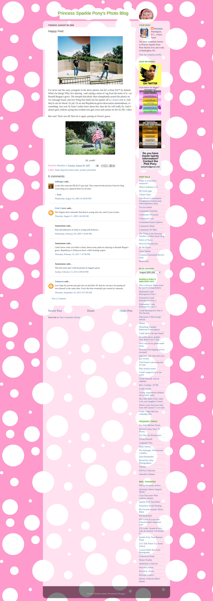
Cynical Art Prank (146, 556)
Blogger (121, 593)
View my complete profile (150, 54)
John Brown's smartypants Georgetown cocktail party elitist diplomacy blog (150, 201)
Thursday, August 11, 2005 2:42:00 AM (72, 216)
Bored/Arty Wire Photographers (146, 461)
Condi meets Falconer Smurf (151, 333)
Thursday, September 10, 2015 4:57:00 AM (73, 292)
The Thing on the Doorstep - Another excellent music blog (151, 234)
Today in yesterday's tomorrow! (147, 182)
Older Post (126, 310)
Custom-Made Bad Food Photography (149, 551)
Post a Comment (59, 298)
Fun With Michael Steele (149, 425)
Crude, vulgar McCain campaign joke (148, 412)
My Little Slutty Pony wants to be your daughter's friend (151, 400)
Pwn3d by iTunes (146, 571)
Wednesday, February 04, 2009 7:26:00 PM (73, 234)
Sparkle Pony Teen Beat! (149, 502)
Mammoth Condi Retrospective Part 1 (147, 292)
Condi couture (145, 389)
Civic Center (60, 208)
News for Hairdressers (148, 243)
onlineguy (59, 181)
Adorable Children (147, 474)
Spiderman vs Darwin (148, 563)
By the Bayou (145, 247)
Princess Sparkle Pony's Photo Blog (93, 13)
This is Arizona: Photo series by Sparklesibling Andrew (151, 286)
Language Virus (146, 443)
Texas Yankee (145, 251)
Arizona (142, 467)
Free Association (146, 567)
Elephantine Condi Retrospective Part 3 (147, 305)
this (50, 100)
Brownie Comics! (146, 575)
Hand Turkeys (145, 446)
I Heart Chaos (145, 194)
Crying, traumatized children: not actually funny (151, 393)
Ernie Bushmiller (146, 456)
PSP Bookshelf (145, 516)
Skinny (142, 323)
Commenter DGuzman (148, 214)
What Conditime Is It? (148, 187)
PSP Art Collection (147, 470)
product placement (88, 170)
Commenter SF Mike (148, 230)
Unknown (59, 281)
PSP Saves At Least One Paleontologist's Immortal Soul (150, 522)
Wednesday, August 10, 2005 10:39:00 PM (73, 198)
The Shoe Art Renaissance (150, 435)
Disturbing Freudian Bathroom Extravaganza (149, 328)
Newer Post (55, 310)
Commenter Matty (147, 226)
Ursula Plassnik (145, 439)
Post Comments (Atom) (70, 317)
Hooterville (144, 261)
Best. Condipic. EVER (148, 385)
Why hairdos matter (147, 368)
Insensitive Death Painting (150, 506)
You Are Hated (145, 207)
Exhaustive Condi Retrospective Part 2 (147, 299)
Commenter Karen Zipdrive (151, 222)
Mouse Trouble (145, 560)
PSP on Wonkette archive (150, 485)
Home (90, 310)
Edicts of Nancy (146, 240)
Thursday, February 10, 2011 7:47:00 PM (72, 254)
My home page (145, 191)
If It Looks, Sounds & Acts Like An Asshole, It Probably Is (151, 531)
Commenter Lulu (146, 218)
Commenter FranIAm (148, 211)
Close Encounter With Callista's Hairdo (148, 496)
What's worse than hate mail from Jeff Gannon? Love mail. (152, 406)
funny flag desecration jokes (67, 170)
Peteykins (158, 28)
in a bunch (114, 100)
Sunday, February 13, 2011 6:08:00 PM (71, 272)
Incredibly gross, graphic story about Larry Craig (149, 338)
